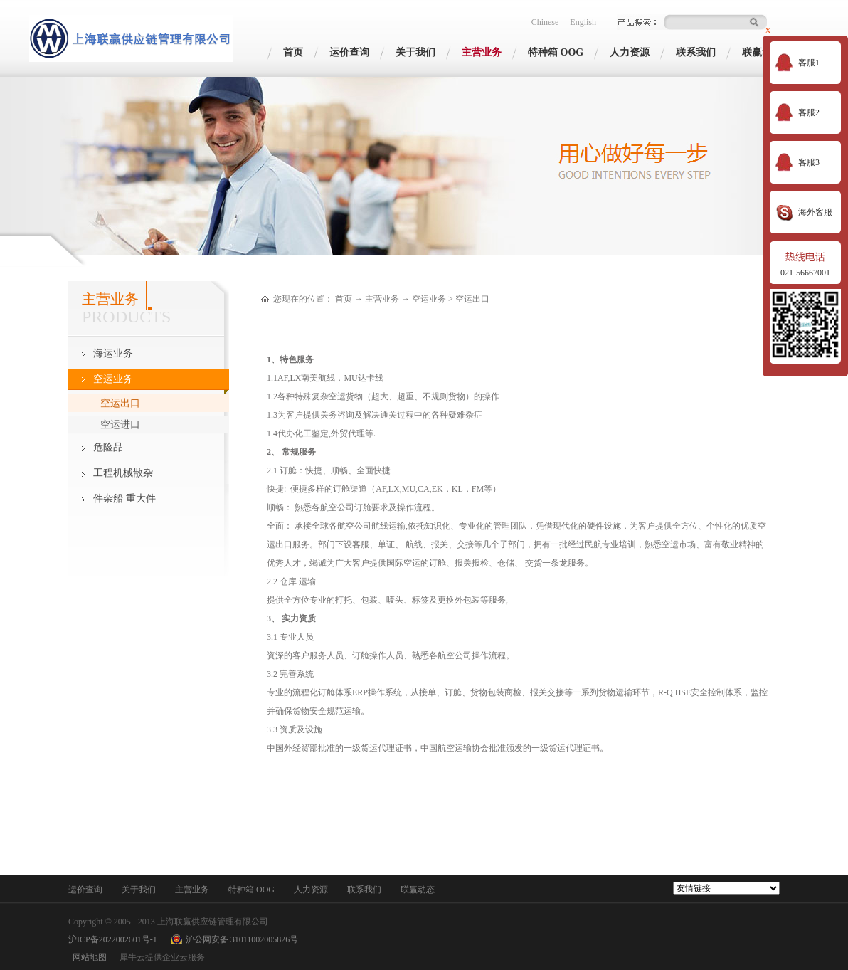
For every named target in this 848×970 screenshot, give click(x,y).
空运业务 (429, 299)
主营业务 (382, 299)
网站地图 (87, 957)
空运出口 (472, 299)
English (583, 22)
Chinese (545, 22)
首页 (293, 52)
